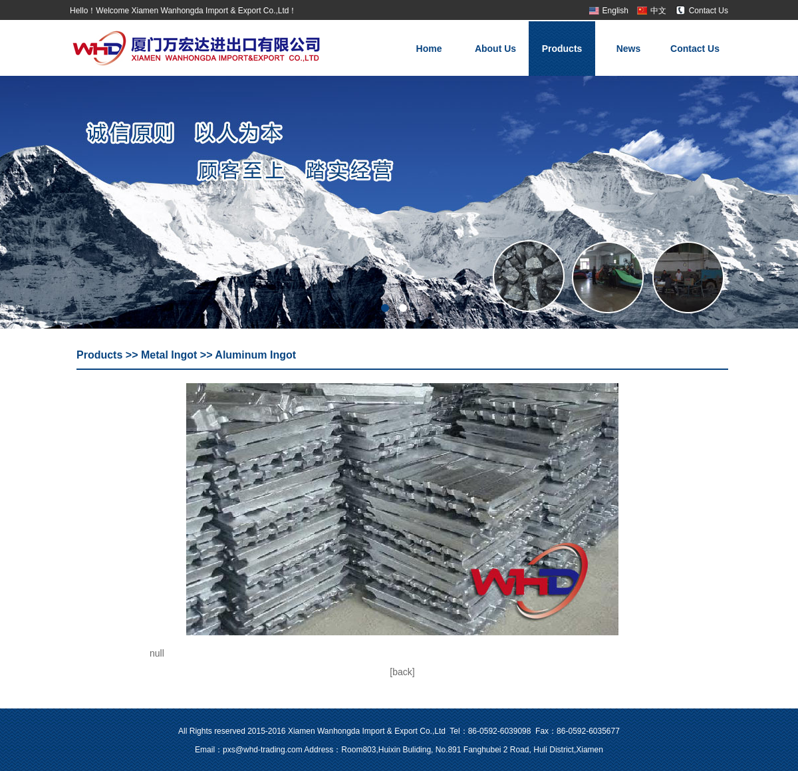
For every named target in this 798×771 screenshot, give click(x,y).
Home (429, 48)
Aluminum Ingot (255, 355)
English (615, 10)
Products (562, 48)
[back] (402, 672)
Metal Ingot (169, 355)
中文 (658, 10)
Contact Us (708, 10)
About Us (495, 48)
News (628, 48)
